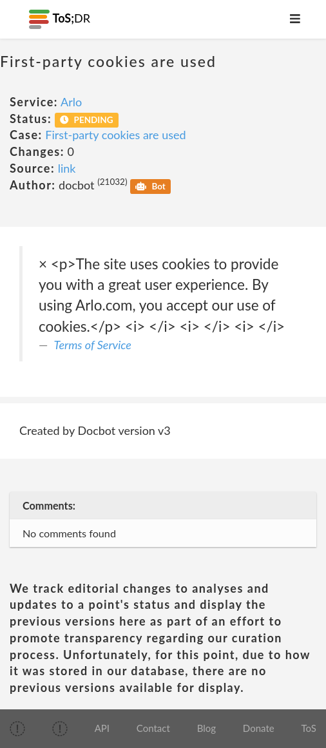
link (67, 168)
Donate (258, 728)
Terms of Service (92, 345)
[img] (17, 728)
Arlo (71, 102)
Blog (206, 728)
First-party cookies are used (115, 135)
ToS (308, 728)
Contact (153, 728)
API (102, 728)
